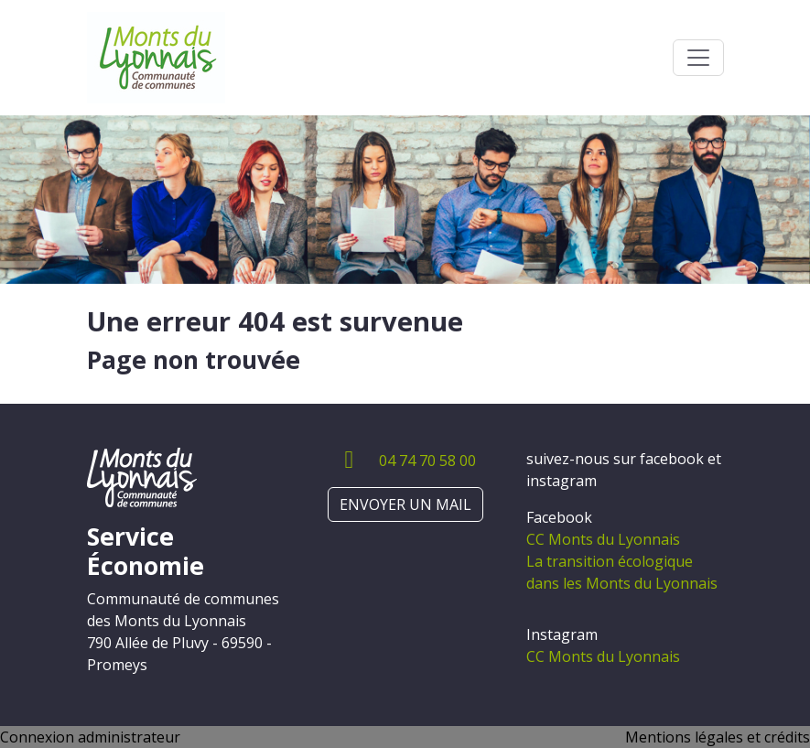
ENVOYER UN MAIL (405, 504)
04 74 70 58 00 (427, 460)
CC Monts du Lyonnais (603, 539)
